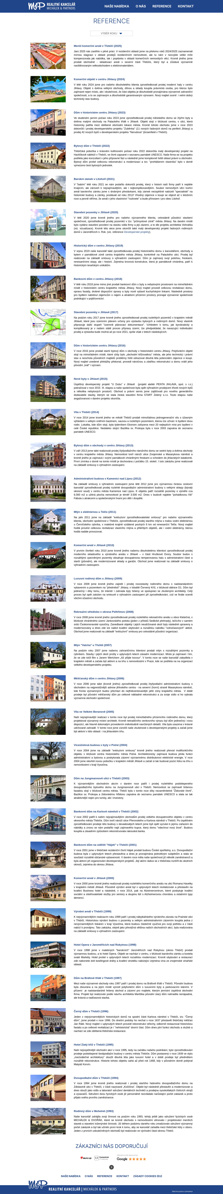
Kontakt (186, 6)
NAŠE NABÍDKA (117, 6)
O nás (141, 6)
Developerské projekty (136, 232)
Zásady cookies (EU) (147, 1176)
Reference (161, 6)
